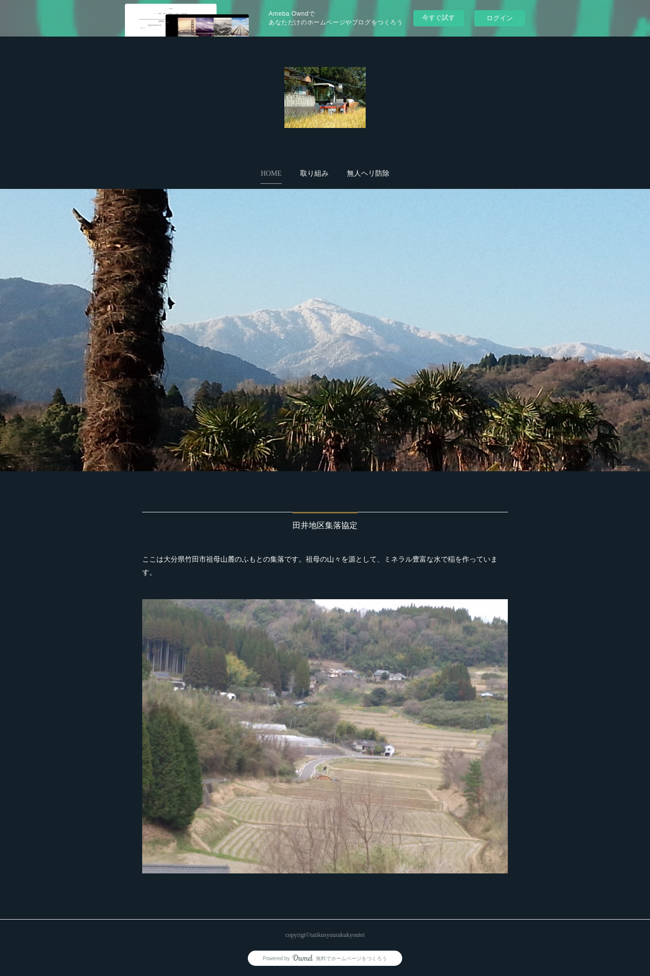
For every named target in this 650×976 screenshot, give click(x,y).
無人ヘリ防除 (368, 173)
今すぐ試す (438, 17)
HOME (271, 173)
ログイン (499, 18)
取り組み (314, 173)
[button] (271, 173)
